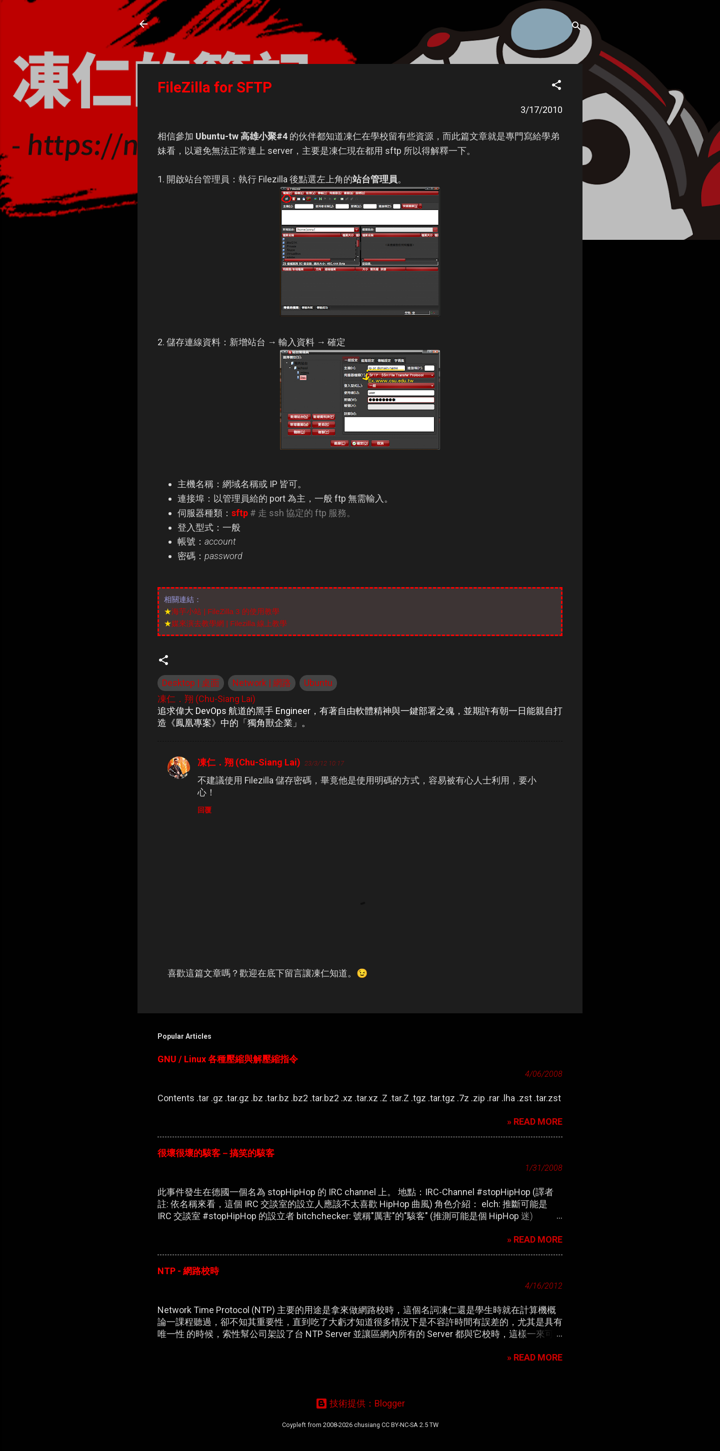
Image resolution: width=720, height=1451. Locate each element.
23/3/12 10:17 (324, 763)
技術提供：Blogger (360, 1403)
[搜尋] (576, 27)
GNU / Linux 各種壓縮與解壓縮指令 (228, 1059)
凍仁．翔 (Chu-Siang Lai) (249, 762)
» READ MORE (534, 1121)
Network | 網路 (261, 683)
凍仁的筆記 (192, 24)
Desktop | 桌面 (191, 683)
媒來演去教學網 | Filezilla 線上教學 (229, 623)
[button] (556, 86)
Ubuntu (318, 683)
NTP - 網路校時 (188, 1271)
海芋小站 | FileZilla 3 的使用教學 (226, 611)
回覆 (205, 810)
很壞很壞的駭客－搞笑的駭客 (216, 1153)
